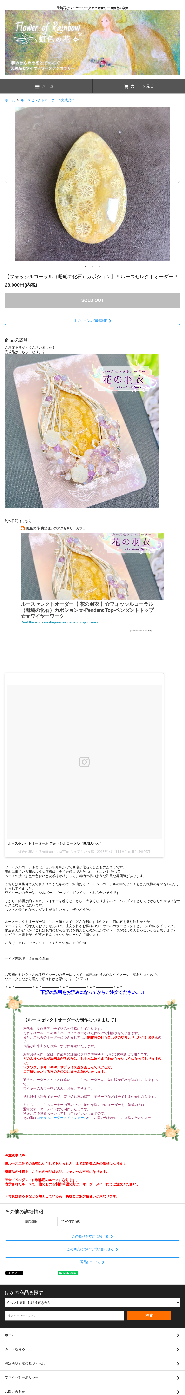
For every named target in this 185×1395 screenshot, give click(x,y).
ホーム (10, 100)
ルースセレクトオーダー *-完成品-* (47, 100)
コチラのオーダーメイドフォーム (62, 1118)
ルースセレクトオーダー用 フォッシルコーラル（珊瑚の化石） (55, 843)
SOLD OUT (92, 300)
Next (179, 182)
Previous (6, 182)
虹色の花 (25, 851)
